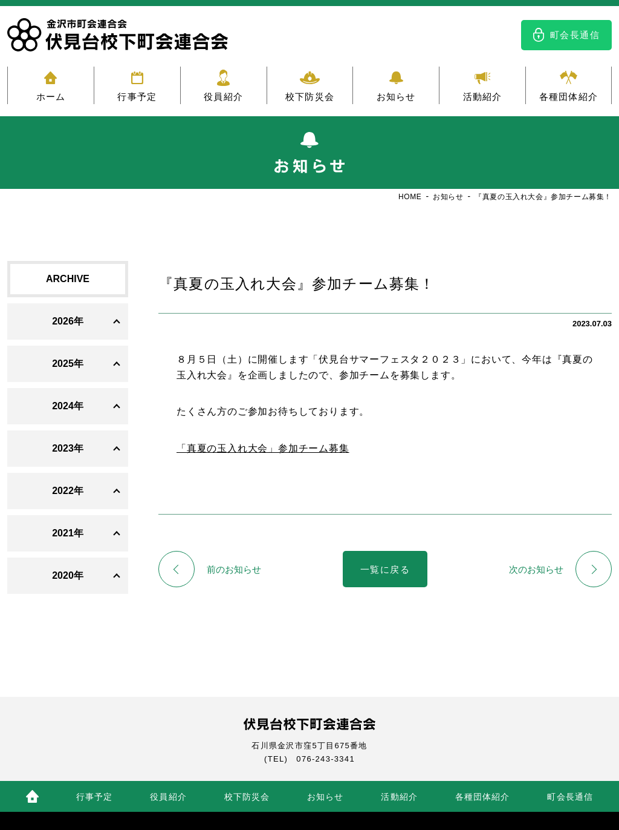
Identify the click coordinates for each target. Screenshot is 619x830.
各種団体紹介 (568, 96)
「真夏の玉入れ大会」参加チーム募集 (263, 448)
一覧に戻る (385, 569)
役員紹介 (223, 96)
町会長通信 (575, 35)
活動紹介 (482, 96)
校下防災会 (309, 96)
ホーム (51, 96)
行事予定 (137, 96)
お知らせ (396, 96)
